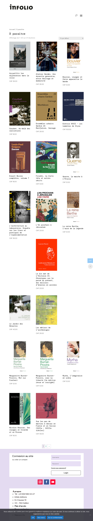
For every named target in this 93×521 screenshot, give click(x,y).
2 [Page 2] (45, 446)
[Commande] (71, 38)
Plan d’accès (20, 506)
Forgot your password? (58, 468)
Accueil (12, 29)
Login (66, 473)
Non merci (41, 517)
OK (33, 517)
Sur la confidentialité (55, 517)
